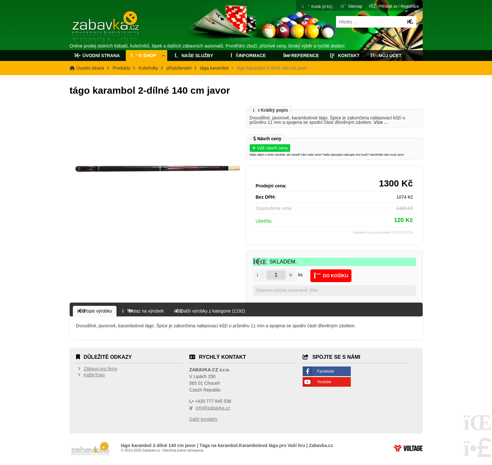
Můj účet (385, 55)
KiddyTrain (94, 374)
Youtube (324, 382)
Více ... (381, 122)
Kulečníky (148, 68)
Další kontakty (203, 419)
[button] (394, 6)
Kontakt (345, 55)
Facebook (325, 371)
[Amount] (276, 275)
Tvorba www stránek (408, 448)
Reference (301, 55)
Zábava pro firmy (100, 368)
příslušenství (179, 68)
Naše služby (193, 55)
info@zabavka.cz (213, 407)
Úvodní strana (106, 28)
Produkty (121, 68)
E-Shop (143, 55)
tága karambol (214, 68)
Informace (248, 55)
